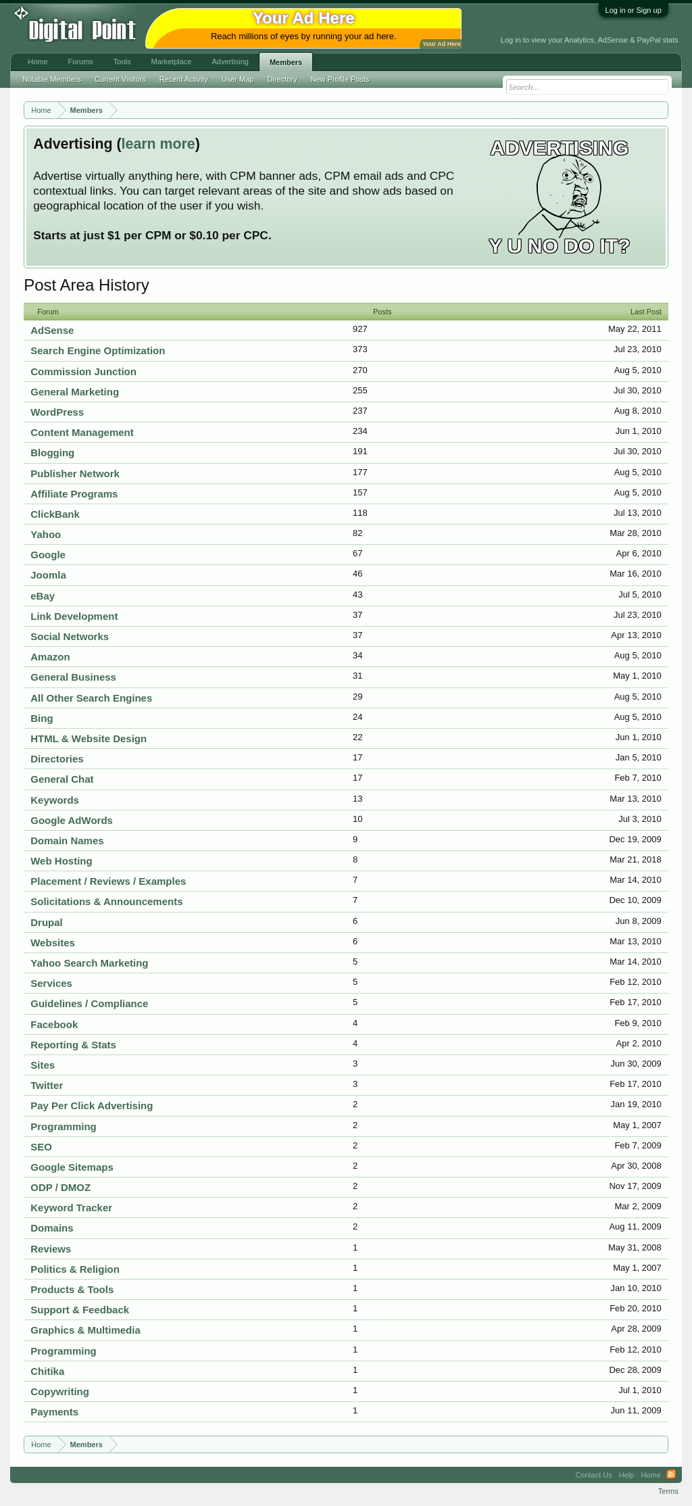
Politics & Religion (75, 1269)
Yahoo (45, 534)
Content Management (82, 432)
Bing (41, 718)
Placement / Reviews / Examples (108, 881)
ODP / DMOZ (60, 1187)
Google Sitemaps (72, 1167)
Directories (56, 758)
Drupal (46, 922)
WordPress (57, 412)
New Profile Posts (340, 79)
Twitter (46, 1085)
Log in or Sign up (634, 10)
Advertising (230, 61)
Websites (52, 942)
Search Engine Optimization (97, 350)
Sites (42, 1065)
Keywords (54, 800)
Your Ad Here (441, 44)
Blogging (52, 452)
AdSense (52, 330)
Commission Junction (83, 371)
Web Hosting (61, 861)
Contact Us (593, 1475)
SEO (41, 1146)
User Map (238, 79)
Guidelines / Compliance (89, 1003)
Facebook (54, 1024)
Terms (668, 1491)
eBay (42, 596)
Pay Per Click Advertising (91, 1105)
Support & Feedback (79, 1309)
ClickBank (55, 514)
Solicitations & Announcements (106, 901)
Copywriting (59, 1391)
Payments (54, 1411)
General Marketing (74, 391)
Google (48, 554)
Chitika (47, 1371)
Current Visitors (120, 79)
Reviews (50, 1249)
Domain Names (66, 840)
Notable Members (51, 79)
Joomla (48, 575)
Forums (80, 61)
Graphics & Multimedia (85, 1330)
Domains (51, 1228)
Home (37, 61)
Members (286, 62)
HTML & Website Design (88, 738)
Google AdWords (71, 820)
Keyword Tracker (71, 1207)
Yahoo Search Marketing (89, 963)
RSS (671, 1474)
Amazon (50, 656)
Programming (63, 1126)
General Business (73, 677)
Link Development (74, 616)
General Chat (61, 779)
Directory (282, 79)
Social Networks (69, 636)
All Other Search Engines (91, 698)
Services (51, 983)
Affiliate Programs (74, 494)
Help (627, 1475)
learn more (158, 144)
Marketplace (171, 61)
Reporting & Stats (73, 1044)
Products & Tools (72, 1289)
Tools (122, 61)
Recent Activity (183, 79)
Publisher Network (75, 473)
